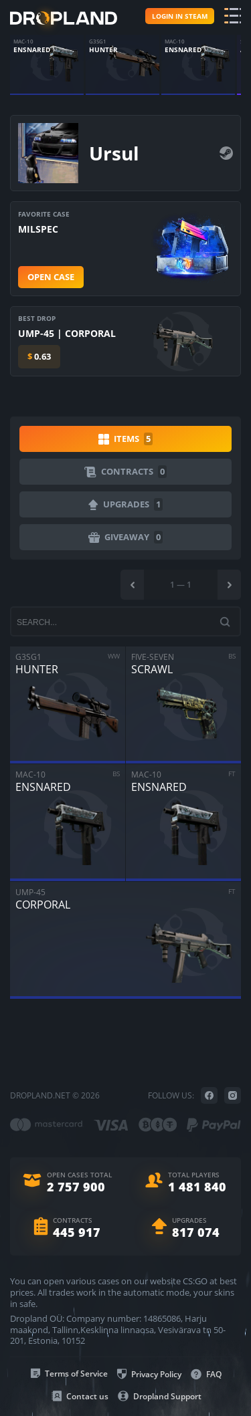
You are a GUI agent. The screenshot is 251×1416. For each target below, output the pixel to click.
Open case (50, 277)
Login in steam (179, 16)
